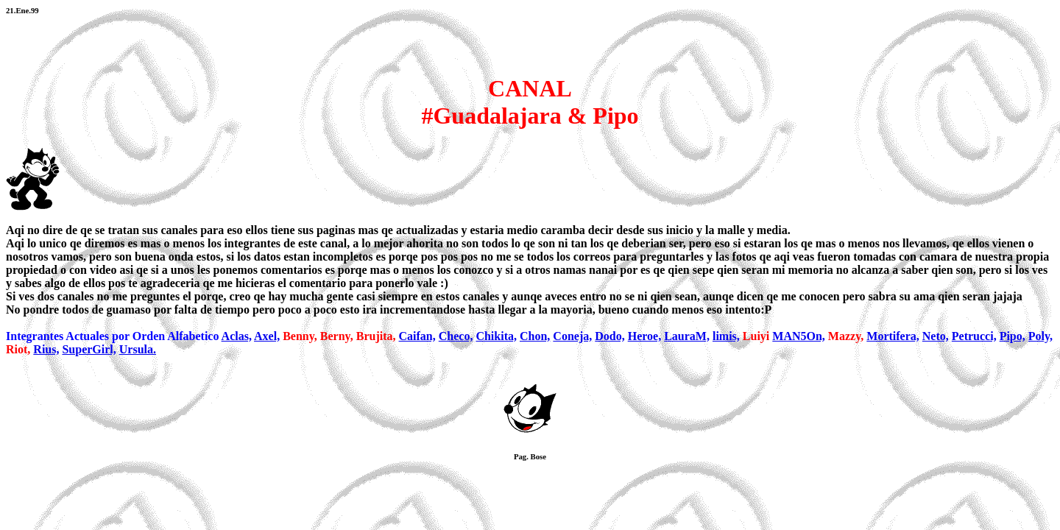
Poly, (1040, 336)
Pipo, (1012, 336)
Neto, (935, 336)
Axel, (267, 336)
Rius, (46, 349)
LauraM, (687, 336)
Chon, (535, 336)
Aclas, (237, 336)
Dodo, (609, 336)
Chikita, (496, 336)
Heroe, (644, 336)
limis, (726, 336)
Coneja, (572, 336)
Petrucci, (974, 336)
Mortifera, (892, 336)
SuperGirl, (89, 349)
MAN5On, (798, 336)
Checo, (456, 336)
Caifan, (417, 336)
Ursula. (137, 349)
